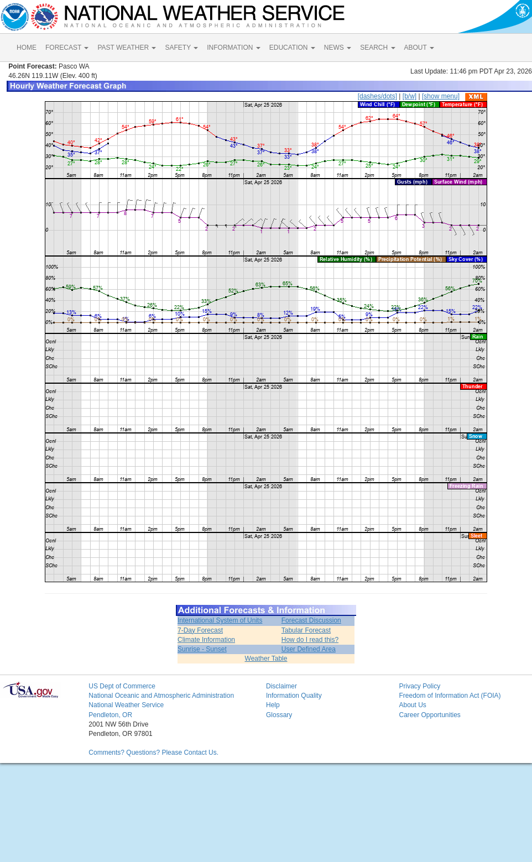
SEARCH (377, 47)
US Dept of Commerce (121, 686)
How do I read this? (309, 640)
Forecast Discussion (311, 620)
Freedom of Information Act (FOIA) (449, 695)
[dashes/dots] (377, 96)
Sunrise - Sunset (202, 649)
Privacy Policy (419, 686)
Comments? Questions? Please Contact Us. (153, 752)
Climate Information (206, 640)
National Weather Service (126, 705)
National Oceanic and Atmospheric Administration (161, 695)
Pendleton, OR (110, 715)
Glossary (279, 715)
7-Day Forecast (200, 630)
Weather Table (266, 658)
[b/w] (409, 96)
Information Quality (294, 695)
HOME (26, 47)
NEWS (337, 47)
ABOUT (419, 47)
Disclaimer (281, 686)
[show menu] (441, 96)
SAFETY (181, 47)
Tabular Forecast (306, 630)
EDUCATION (292, 47)
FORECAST (66, 47)
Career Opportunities (429, 715)
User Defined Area (308, 649)
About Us (412, 705)
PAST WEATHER (126, 47)
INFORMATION (233, 47)
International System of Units (220, 620)
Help (273, 705)
